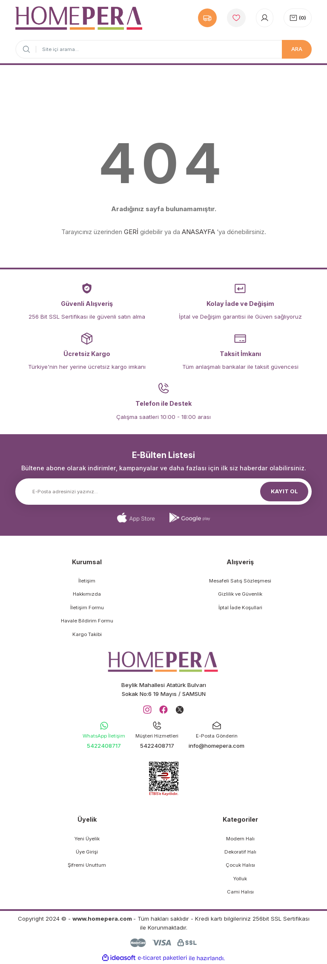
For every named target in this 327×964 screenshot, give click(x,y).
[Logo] (78, 18)
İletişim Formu (87, 608)
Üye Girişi (87, 852)
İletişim (86, 581)
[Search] (163, 49)
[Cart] (298, 17)
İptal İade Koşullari (240, 608)
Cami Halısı (240, 892)
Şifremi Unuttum (87, 865)
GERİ (131, 232)
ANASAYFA (198, 232)
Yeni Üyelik (87, 839)
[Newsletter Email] (163, 491)
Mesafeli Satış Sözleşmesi (240, 581)
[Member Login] (264, 17)
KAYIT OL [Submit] (284, 491)
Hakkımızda (87, 594)
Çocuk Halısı (240, 865)
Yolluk (240, 879)
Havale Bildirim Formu (87, 621)
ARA (296, 48)
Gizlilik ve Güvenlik (240, 594)
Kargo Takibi (87, 634)
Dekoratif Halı (240, 852)
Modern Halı (240, 839)
